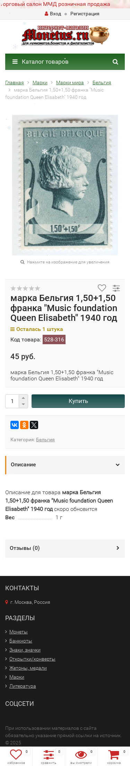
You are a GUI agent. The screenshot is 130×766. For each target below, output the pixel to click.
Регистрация (84, 13)
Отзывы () (25, 548)
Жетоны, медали (28, 668)
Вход (53, 13)
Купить (78, 400)
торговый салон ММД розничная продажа (55, 4)
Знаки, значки (25, 650)
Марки (16, 677)
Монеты (18, 631)
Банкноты (20, 640)
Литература (22, 686)
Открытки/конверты (32, 659)
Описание (23, 464)
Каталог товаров (40, 61)
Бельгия (45, 439)
